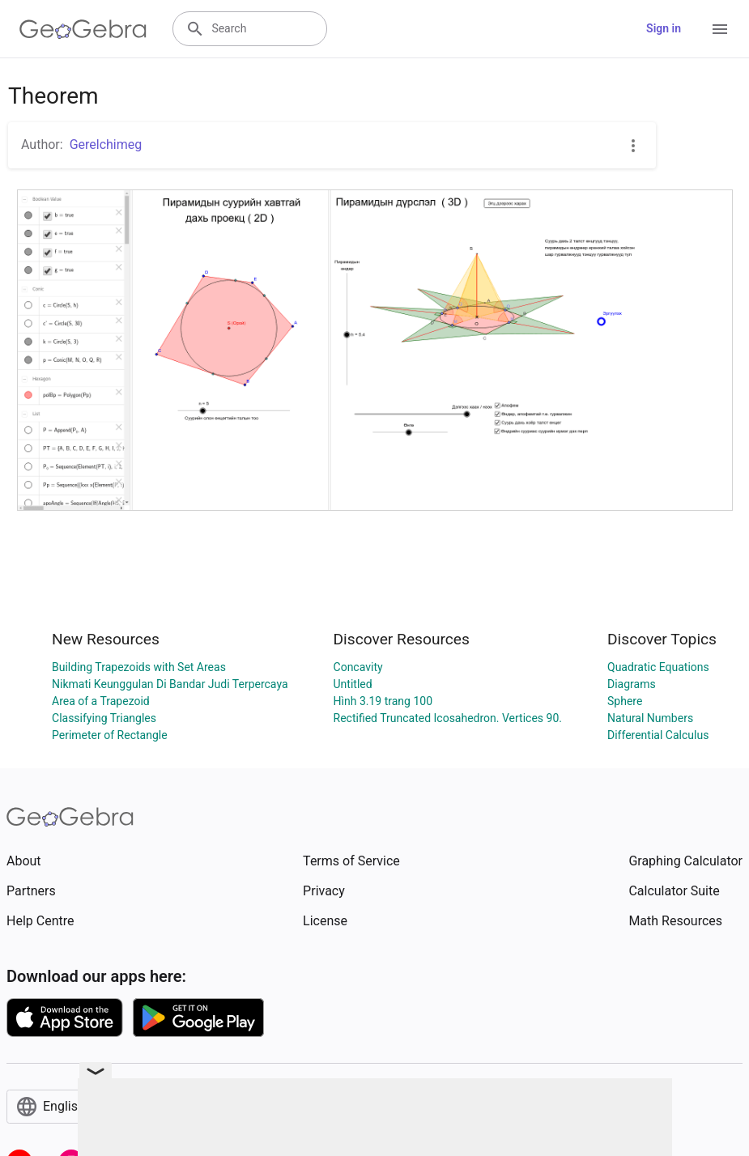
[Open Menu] (720, 29)
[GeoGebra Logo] (83, 29)
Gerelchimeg (106, 144)
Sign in (663, 28)
